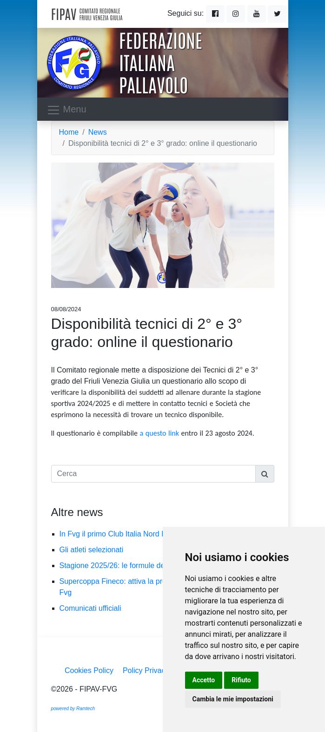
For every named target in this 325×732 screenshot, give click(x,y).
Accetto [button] (203, 680)
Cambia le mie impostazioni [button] (232, 699)
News (97, 132)
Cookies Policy (89, 670)
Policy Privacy (146, 670)
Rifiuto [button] (241, 680)
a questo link (159, 433)
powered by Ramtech (73, 708)
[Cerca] (153, 474)
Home (69, 132)
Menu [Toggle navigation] (66, 110)
